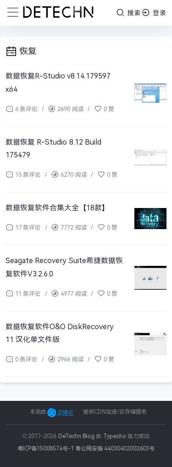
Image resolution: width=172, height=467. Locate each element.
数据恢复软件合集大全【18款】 (57, 208)
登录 (153, 12)
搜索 (128, 12)
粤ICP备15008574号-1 (45, 448)
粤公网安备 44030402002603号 (115, 448)
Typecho (114, 436)
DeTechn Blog (77, 436)
